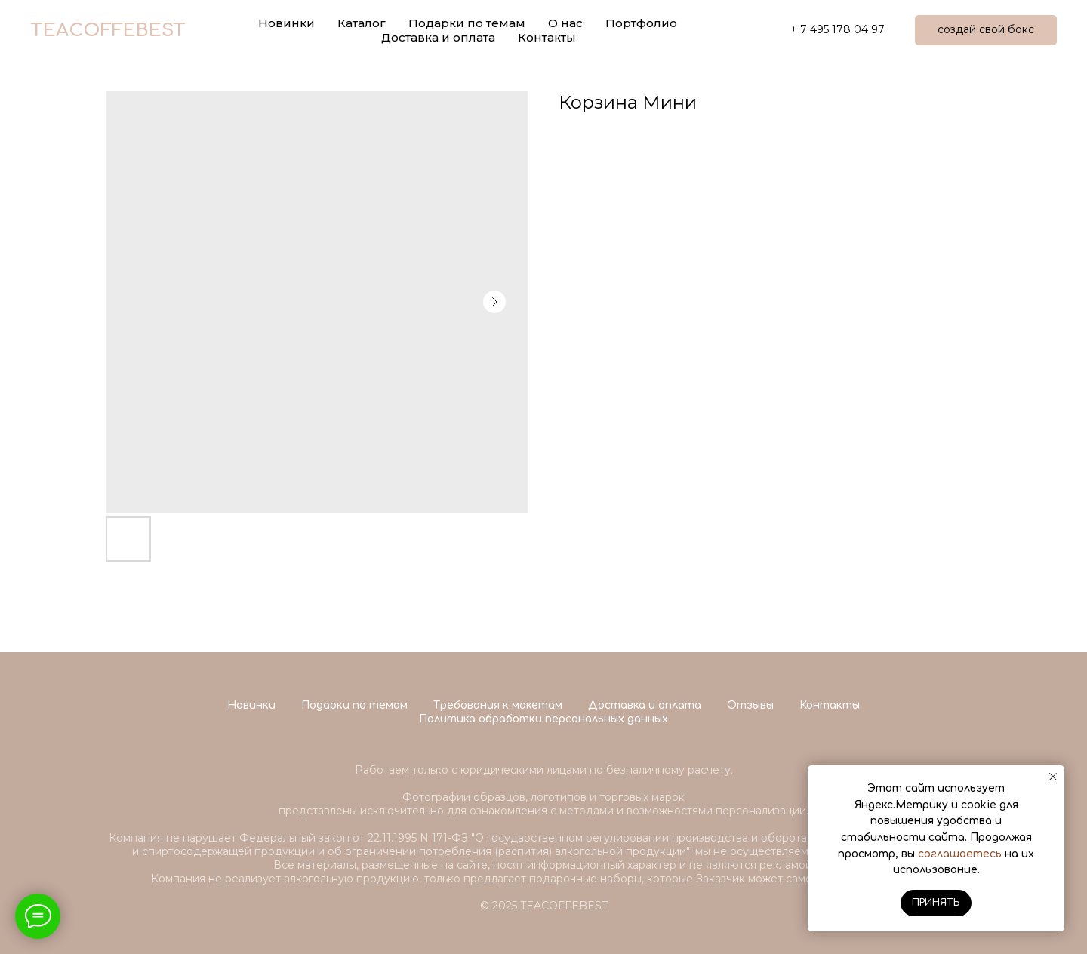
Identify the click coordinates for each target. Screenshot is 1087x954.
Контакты (547, 37)
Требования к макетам (497, 705)
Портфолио (641, 23)
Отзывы (750, 705)
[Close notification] (1053, 776)
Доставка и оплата (438, 37)
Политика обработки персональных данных (543, 719)
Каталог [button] (361, 23)
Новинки (251, 705)
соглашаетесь (960, 854)
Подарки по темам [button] (466, 23)
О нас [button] (565, 23)
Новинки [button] (286, 23)
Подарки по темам (354, 705)
